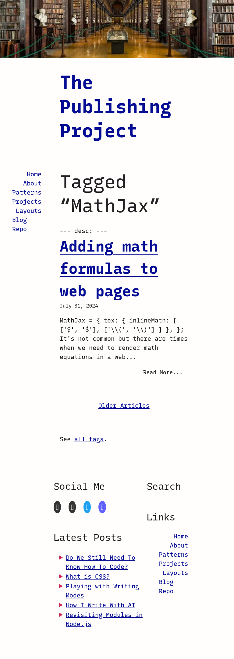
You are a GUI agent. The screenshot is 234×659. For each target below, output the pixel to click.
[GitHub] (57, 507)
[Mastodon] (102, 507)
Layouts (28, 210)
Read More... (163, 372)
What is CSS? (88, 576)
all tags (89, 439)
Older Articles (124, 405)
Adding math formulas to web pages (109, 269)
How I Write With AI (100, 605)
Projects (26, 201)
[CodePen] (72, 507)
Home (34, 174)
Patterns (26, 192)
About (32, 183)
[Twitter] (87, 507)
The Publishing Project (115, 106)
